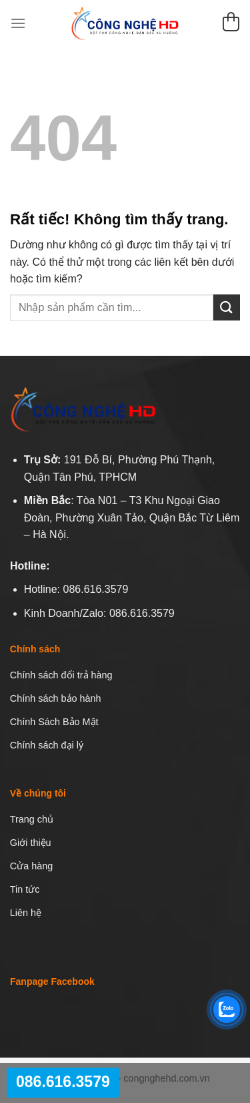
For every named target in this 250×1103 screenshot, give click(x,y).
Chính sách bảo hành (55, 698)
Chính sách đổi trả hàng (61, 675)
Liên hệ (25, 912)
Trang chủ (31, 819)
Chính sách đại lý (46, 745)
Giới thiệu (30, 842)
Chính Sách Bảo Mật (54, 721)
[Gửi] (226, 307)
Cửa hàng (31, 866)
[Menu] (18, 23)
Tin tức (25, 889)
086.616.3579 (63, 1081)
